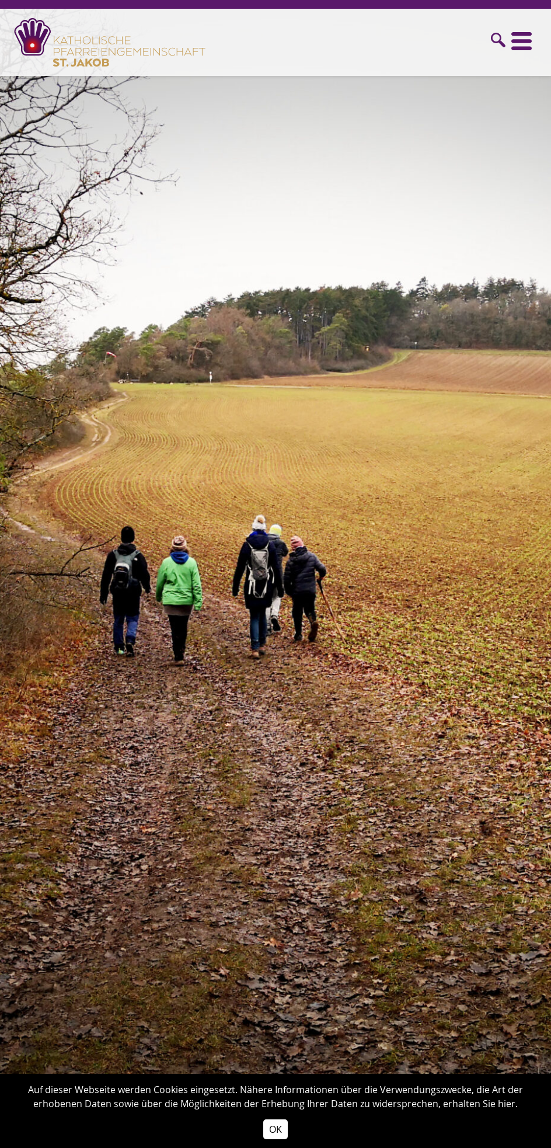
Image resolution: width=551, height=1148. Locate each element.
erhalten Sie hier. (480, 1103)
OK (275, 1129)
